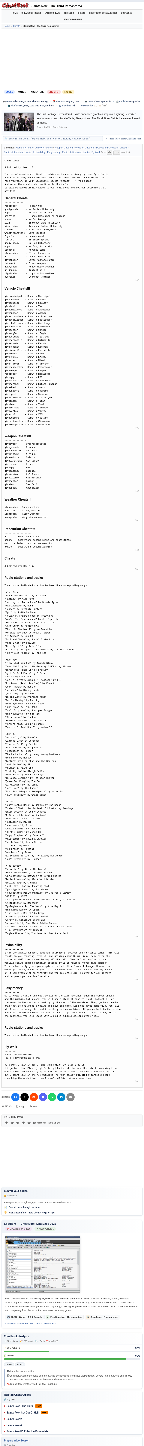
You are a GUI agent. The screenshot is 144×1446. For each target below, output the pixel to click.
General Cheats (24, 147)
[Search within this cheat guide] (55, 138)
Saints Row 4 (14, 1425)
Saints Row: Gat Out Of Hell (22, 1412)
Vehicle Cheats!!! (44, 147)
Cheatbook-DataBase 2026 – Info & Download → (30, 1323)
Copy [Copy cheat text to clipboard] (20, 1106)
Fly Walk (96, 152)
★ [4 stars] (23, 1122)
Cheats (81, 13)
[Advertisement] (72, 58)
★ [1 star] (6, 1122)
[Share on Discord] (43, 1097)
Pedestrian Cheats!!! (107, 147)
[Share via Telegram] (61, 1097)
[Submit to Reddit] (34, 1097)
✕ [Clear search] (107, 139)
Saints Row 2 (14, 1418)
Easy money (53, 152)
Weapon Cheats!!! (63, 147)
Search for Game (73, 19)
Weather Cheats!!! (84, 147)
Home (15, 13)
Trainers (69, 13)
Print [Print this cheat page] (35, 1106)
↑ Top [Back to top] (135, 280)
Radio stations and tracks (18, 152)
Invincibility (39, 152)
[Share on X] (24, 1097)
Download (126, 13)
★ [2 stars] (12, 1122)
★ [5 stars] (29, 1122)
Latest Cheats (52, 13)
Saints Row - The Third (20, 1406)
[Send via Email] (70, 1097)
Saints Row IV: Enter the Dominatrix (27, 1431)
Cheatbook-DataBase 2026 (103, 13)
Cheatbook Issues (31, 13)
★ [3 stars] (18, 1122)
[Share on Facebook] (15, 1097)
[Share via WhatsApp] (52, 1097)
